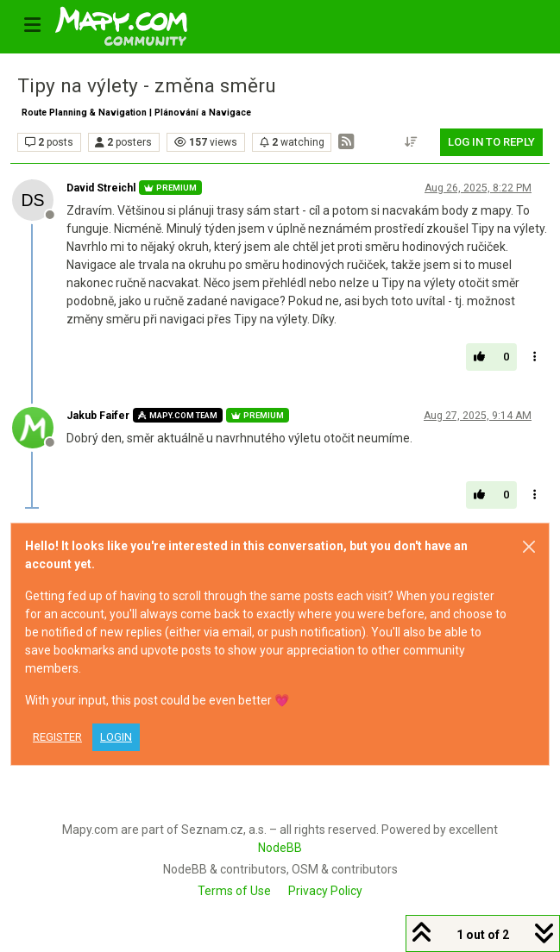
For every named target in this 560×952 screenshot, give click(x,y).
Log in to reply (491, 141)
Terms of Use (234, 891)
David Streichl (100, 188)
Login (116, 736)
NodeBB (280, 848)
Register (57, 736)
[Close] (529, 546)
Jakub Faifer (97, 416)
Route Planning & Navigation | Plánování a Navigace (136, 112)
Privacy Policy (325, 891)
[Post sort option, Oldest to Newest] (411, 142)
